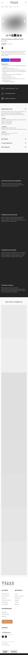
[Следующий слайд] (25, 21)
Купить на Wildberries (15, 60)
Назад (2, 6)
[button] (7, 622)
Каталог (10, 6)
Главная (6, 6)
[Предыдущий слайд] (3, 21)
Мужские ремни (16, 6)
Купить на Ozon (5, 60)
